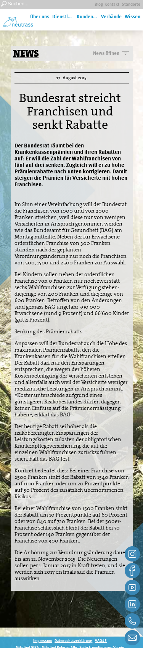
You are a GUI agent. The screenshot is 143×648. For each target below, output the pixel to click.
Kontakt (111, 5)
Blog (99, 5)
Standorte (131, 5)
